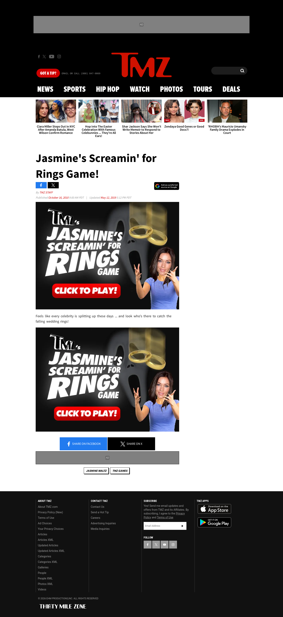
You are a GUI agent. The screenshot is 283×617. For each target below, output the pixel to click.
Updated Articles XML (51, 550)
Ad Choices (45, 523)
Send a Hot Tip (100, 512)
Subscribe (182, 526)
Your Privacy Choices (51, 528)
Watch (140, 89)
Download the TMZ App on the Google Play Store (214, 522)
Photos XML (45, 584)
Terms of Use (46, 517)
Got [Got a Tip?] (48, 73)
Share (83, 444)
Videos (42, 589)
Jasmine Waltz (96, 471)
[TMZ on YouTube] (164, 545)
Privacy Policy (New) (50, 512)
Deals (231, 89)
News (45, 89)
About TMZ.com (48, 506)
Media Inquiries (100, 528)
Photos (171, 89)
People (42, 572)
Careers (95, 517)
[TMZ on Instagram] (59, 56)
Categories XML (47, 561)
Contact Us (97, 506)
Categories (44, 556)
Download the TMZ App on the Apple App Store (214, 509)
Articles (42, 534)
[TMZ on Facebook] (39, 57)
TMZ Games (119, 471)
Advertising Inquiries (103, 523)
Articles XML (46, 539)
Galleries (43, 567)
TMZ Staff (46, 192)
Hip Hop (107, 89)
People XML (45, 578)
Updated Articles (48, 545)
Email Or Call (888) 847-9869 (81, 73)
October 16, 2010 (58, 197)
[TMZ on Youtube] (51, 56)
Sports (75, 89)
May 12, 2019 (108, 197)
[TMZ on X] (44, 57)
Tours (202, 89)
